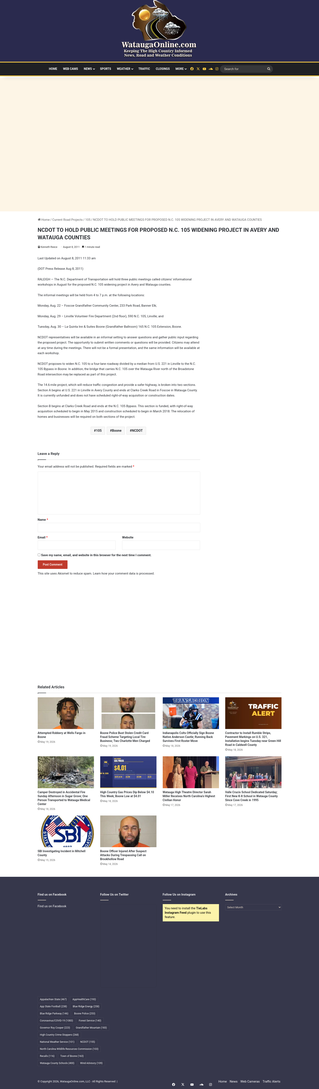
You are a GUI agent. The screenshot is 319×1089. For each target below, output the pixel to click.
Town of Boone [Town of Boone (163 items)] (72, 1056)
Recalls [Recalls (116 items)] (47, 1056)
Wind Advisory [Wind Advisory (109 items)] (91, 1063)
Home (53, 68)
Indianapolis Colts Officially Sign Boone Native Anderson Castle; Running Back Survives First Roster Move (188, 737)
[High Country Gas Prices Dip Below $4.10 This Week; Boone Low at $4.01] (128, 772)
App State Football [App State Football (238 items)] (53, 1006)
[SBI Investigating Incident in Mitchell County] (66, 831)
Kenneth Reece (49, 247)
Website (127, 537)
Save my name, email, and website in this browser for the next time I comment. (96, 555)
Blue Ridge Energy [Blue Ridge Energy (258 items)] (86, 1006)
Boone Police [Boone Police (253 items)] (84, 1013)
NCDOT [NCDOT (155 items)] (87, 1041)
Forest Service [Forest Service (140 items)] (90, 1020)
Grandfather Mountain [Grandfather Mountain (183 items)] (91, 1027)
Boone (116, 431)
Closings (163, 68)
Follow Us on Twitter (114, 894)
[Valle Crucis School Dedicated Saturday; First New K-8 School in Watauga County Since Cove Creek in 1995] (253, 772)
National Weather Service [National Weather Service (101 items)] (57, 1041)
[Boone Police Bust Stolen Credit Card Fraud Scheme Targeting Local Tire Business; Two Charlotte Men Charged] (128, 713)
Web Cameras (250, 1081)
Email (43, 537)
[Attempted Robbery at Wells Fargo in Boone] (66, 713)
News (88, 68)
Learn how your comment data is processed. (123, 573)
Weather (123, 68)
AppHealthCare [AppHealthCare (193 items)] (84, 999)
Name (43, 520)
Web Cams (70, 68)
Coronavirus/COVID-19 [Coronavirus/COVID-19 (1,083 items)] (56, 1020)
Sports (105, 68)
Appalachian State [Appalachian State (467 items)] (53, 999)
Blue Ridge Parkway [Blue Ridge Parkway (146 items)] (54, 1013)
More (180, 68)
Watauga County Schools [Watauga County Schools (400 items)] (57, 1063)
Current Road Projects (67, 220)
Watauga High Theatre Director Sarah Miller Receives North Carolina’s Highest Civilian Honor (189, 796)
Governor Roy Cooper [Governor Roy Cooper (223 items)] (55, 1027)
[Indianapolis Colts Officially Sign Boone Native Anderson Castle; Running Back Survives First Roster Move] (191, 713)
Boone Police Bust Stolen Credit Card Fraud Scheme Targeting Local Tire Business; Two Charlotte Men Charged (125, 737)
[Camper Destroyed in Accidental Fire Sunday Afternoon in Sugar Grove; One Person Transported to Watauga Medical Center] (66, 772)
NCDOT (137, 431)
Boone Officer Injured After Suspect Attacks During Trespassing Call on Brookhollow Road (123, 855)
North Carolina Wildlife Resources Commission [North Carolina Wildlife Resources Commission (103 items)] (69, 1049)
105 (87, 220)
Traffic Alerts (271, 1081)
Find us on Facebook (52, 906)
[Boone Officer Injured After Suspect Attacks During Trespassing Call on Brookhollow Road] (128, 831)
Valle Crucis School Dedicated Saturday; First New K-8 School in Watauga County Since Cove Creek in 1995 (251, 796)
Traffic (144, 68)
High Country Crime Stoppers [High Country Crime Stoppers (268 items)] (59, 1034)
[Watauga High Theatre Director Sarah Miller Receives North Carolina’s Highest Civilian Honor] (191, 772)
